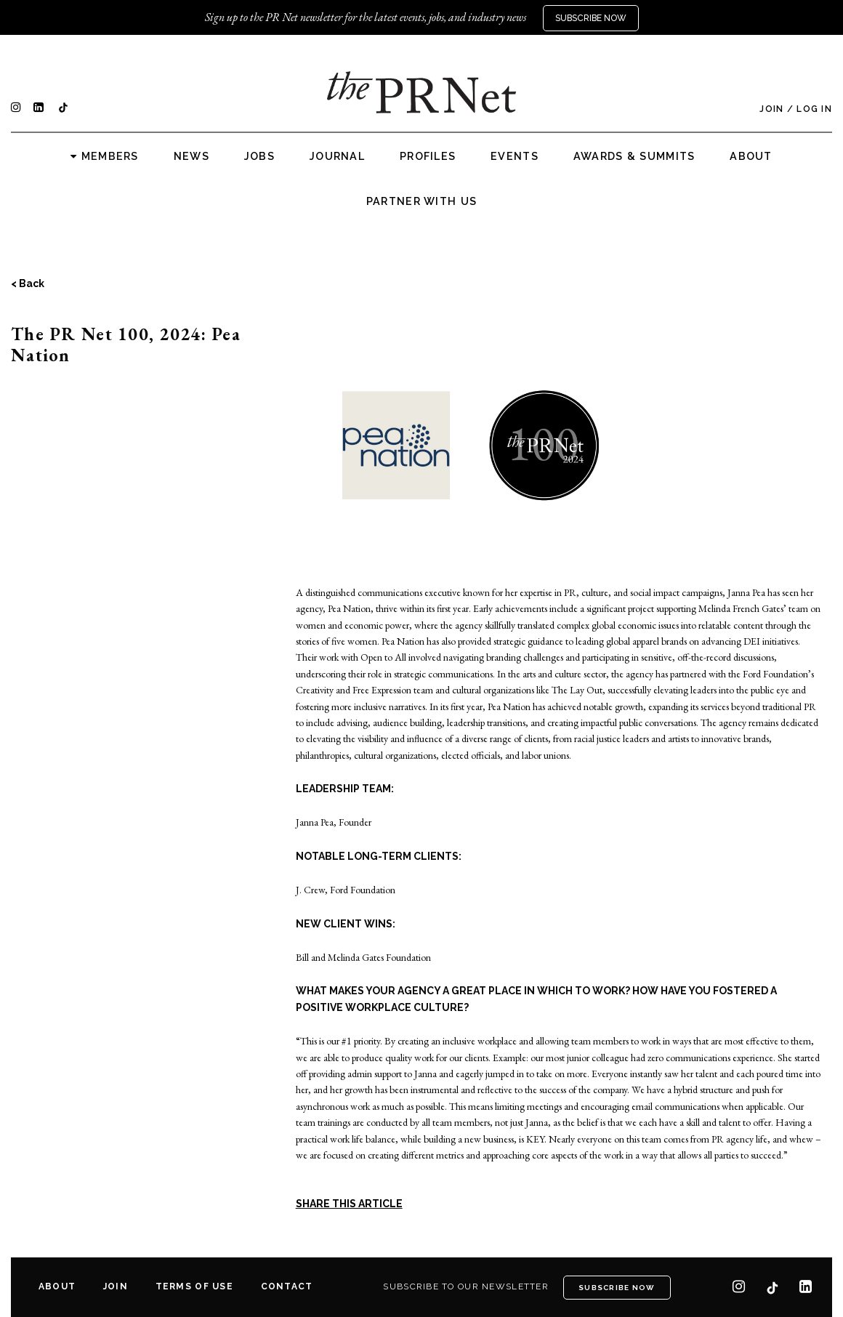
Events (515, 156)
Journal (337, 156)
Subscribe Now (590, 18)
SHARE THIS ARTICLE (349, 1203)
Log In (814, 109)
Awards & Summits (634, 156)
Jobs (259, 156)
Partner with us (421, 201)
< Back (27, 283)
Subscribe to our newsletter (466, 1286)
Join (771, 109)
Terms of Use (194, 1286)
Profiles (428, 156)
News (191, 156)
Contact (287, 1286)
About (751, 156)
